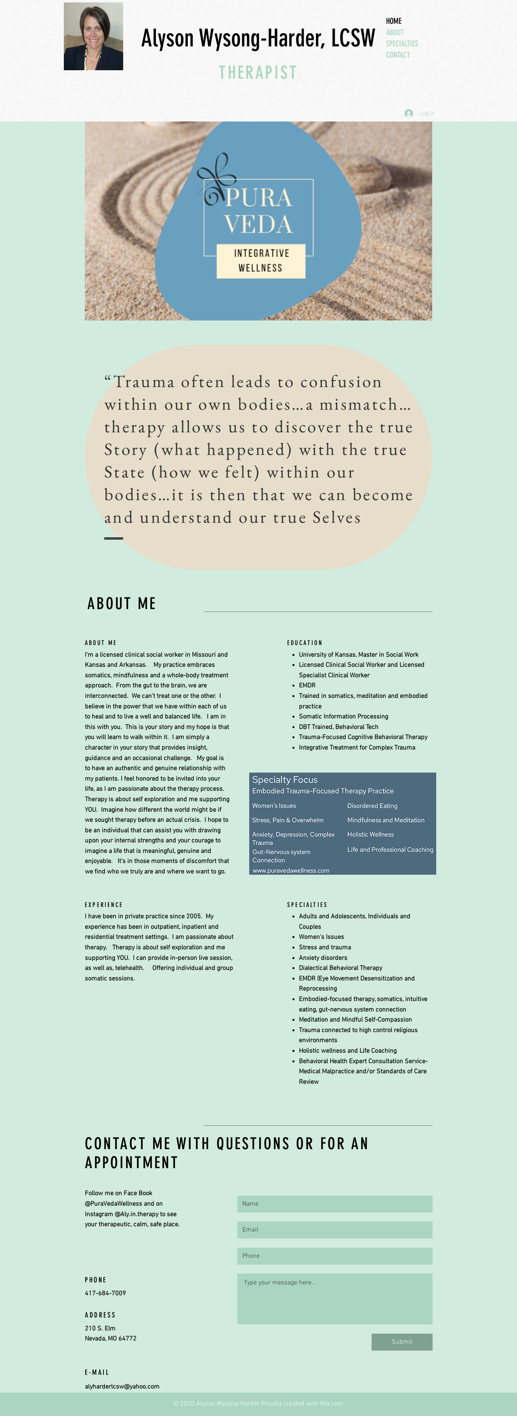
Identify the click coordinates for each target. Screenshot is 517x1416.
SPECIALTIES (402, 43)
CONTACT (398, 55)
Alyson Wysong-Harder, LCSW (258, 38)
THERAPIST (258, 72)
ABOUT (395, 32)
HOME (393, 21)
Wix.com (331, 1404)
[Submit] (402, 1342)
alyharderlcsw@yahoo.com (122, 1387)
